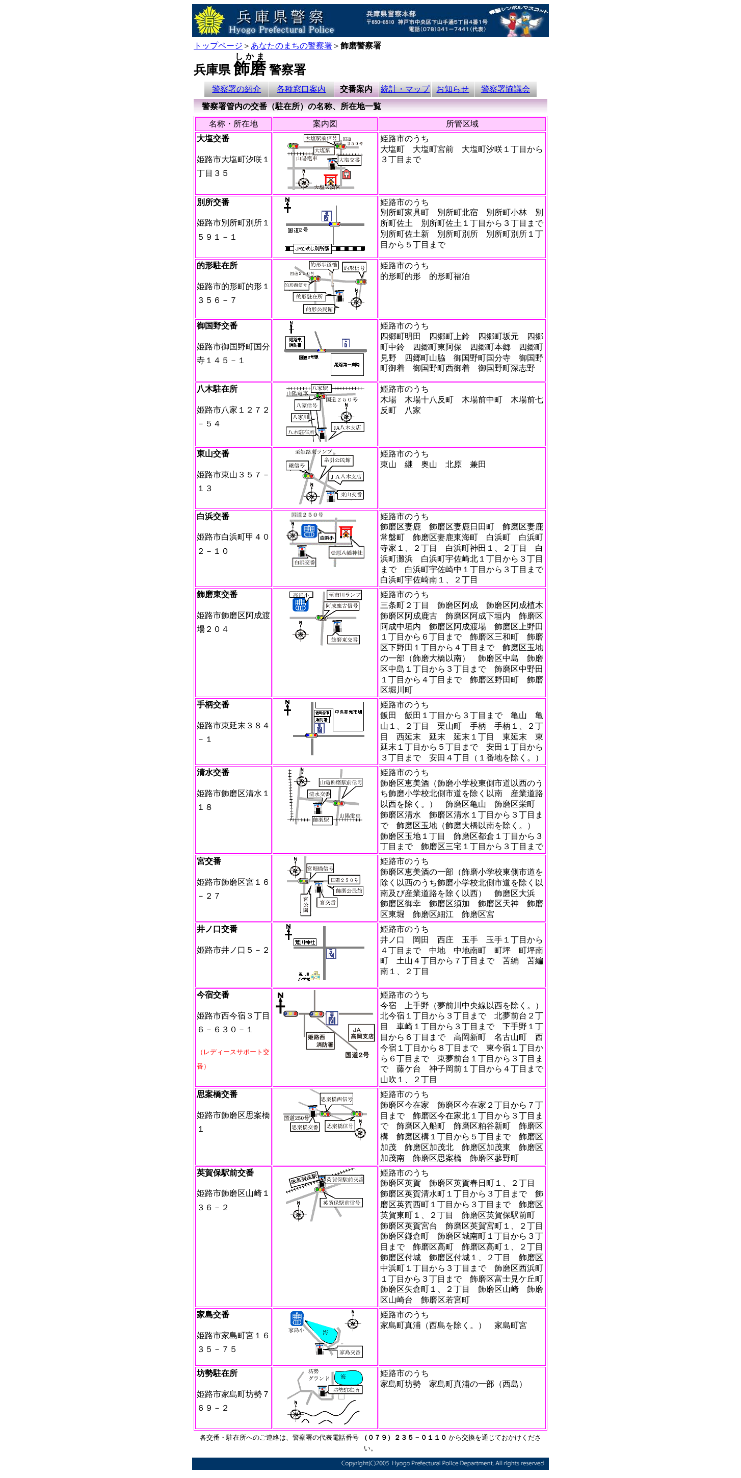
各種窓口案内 (301, 89)
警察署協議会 (505, 89)
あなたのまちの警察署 (291, 45)
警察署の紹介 (236, 89)
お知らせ (452, 89)
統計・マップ (405, 89)
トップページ (218, 45)
